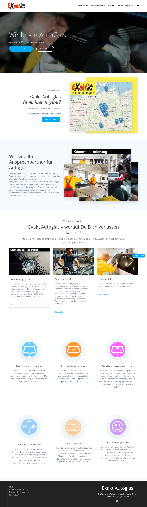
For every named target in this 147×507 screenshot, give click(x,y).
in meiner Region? (42, 102)
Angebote (137, 255)
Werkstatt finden (50, 120)
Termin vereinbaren (21, 49)
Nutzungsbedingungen (19, 492)
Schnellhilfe (46, 49)
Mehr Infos (15, 309)
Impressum (14, 494)
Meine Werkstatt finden (103, 5)
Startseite (83, 5)
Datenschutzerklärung (18, 489)
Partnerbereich (125, 5)
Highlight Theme (122, 496)
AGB (11, 486)
